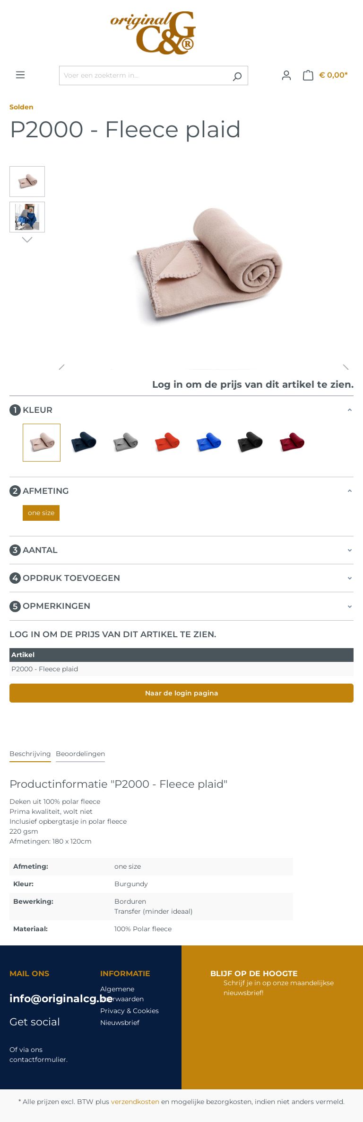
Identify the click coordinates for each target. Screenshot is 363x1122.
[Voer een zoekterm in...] (142, 75)
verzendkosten (135, 1101)
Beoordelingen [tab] (80, 753)
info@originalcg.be (45, 998)
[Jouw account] (286, 75)
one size (41, 512)
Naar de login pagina (181, 693)
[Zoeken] (237, 75)
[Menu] (20, 75)
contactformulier (37, 1059)
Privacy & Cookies (129, 1010)
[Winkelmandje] (325, 75)
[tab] (30, 754)
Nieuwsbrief (119, 1022)
